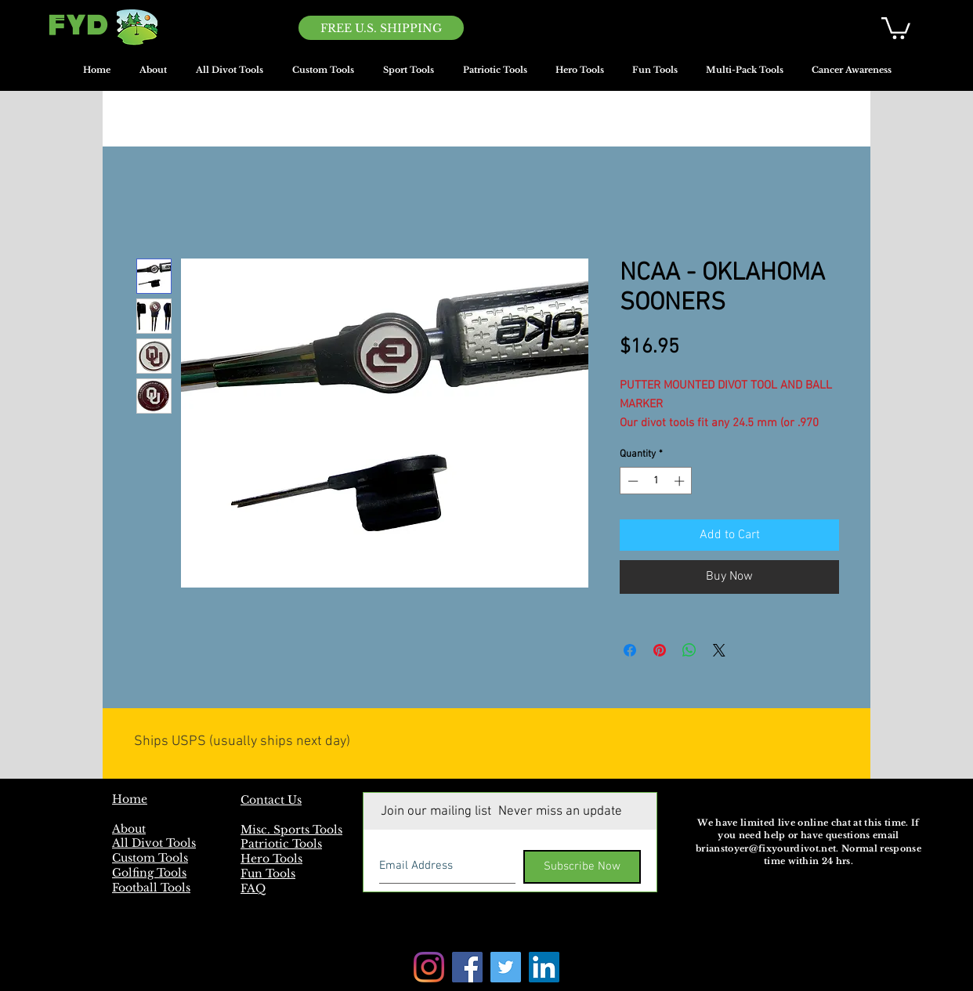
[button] (895, 27)
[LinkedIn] (544, 967)
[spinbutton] (656, 481)
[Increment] (680, 481)
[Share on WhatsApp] (689, 650)
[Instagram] (429, 967)
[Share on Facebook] (629, 650)
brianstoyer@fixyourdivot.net (766, 848)
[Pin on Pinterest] (659, 650)
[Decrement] (631, 481)
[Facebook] (467, 967)
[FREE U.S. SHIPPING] (381, 28)
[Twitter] (505, 967)
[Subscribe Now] (582, 867)
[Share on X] (719, 650)
